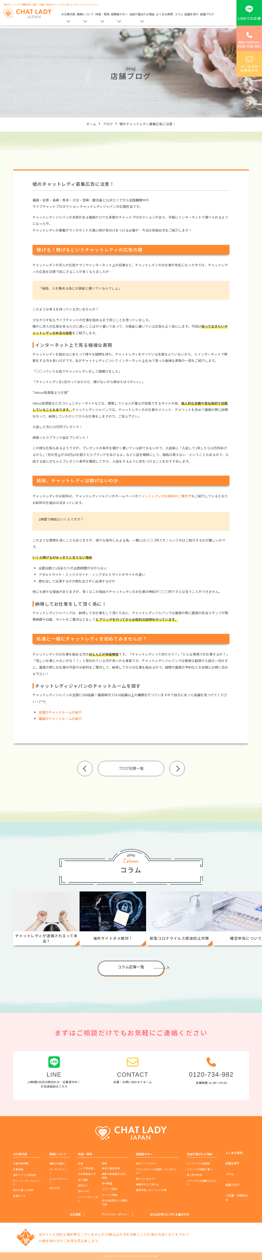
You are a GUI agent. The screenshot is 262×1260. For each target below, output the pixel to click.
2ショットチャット (59, 1180)
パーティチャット (58, 1171)
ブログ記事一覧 (131, 768)
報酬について (85, 14)
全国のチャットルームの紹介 (60, 712)
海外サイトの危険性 (24, 1175)
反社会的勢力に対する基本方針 (169, 1214)
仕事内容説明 (20, 1163)
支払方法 (54, 1188)
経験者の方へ (119, 14)
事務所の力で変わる (147, 1184)
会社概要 (75, 1214)
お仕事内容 (68, 14)
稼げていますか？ (146, 1179)
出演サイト (19, 1196)
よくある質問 (164, 14)
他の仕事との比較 (23, 1190)
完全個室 (107, 1183)
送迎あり (83, 1185)
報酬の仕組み (57, 1163)
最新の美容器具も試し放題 (114, 1175)
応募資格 (18, 1169)
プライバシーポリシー (115, 1214)
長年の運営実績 (111, 1168)
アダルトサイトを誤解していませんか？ (156, 1171)
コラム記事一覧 (131, 966)
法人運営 (83, 1180)
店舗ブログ (207, 14)
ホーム (91, 123)
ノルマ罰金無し (87, 1168)
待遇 (80, 1163)
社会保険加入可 (87, 1174)
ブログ (108, 123)
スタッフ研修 (109, 1189)
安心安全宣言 (194, 1175)
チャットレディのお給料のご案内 (163, 496)
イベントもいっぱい (88, 1198)
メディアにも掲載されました (202, 1182)
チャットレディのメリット (27, 1182)
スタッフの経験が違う (199, 1169)
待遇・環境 (102, 14)
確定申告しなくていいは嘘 (151, 1190)
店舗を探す (191, 14)
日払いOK (83, 1191)
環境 (104, 1163)
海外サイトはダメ (146, 1163)
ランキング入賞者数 (198, 1163)
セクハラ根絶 (109, 1195)
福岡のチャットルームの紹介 (60, 718)
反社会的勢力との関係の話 (114, 1202)
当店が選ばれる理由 (142, 14)
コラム (178, 14)
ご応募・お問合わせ (236, 1197)
